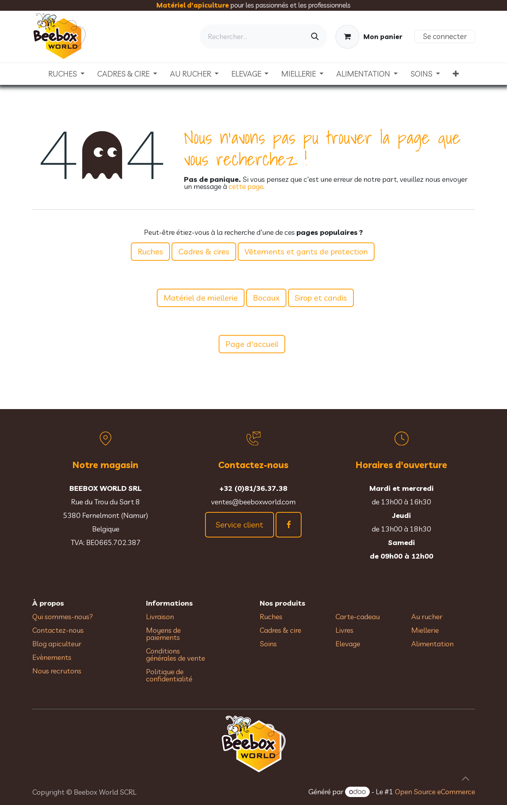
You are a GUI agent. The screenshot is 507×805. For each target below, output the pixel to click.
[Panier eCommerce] (368, 36)
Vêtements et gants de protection (306, 251)
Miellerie (425, 630)
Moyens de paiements (163, 634)
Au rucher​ (426, 616)
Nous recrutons (56, 670)
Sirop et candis (321, 298)
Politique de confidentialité (169, 675)
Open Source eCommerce (435, 791)
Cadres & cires (203, 251)
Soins (268, 643)
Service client (239, 524)
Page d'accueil (251, 344)
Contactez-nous (58, 630)
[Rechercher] (315, 36)
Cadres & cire (280, 630)
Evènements (51, 657)
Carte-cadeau (357, 616)
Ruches (150, 251)
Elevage (347, 643)
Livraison (160, 616)
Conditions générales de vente (176, 654)
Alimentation (432, 643)
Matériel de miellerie (201, 298)
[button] (465, 778)
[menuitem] (66, 74)
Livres (344, 630)
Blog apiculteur (56, 643)
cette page (246, 186)
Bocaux (266, 298)
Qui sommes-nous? (62, 616)
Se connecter (445, 36)
